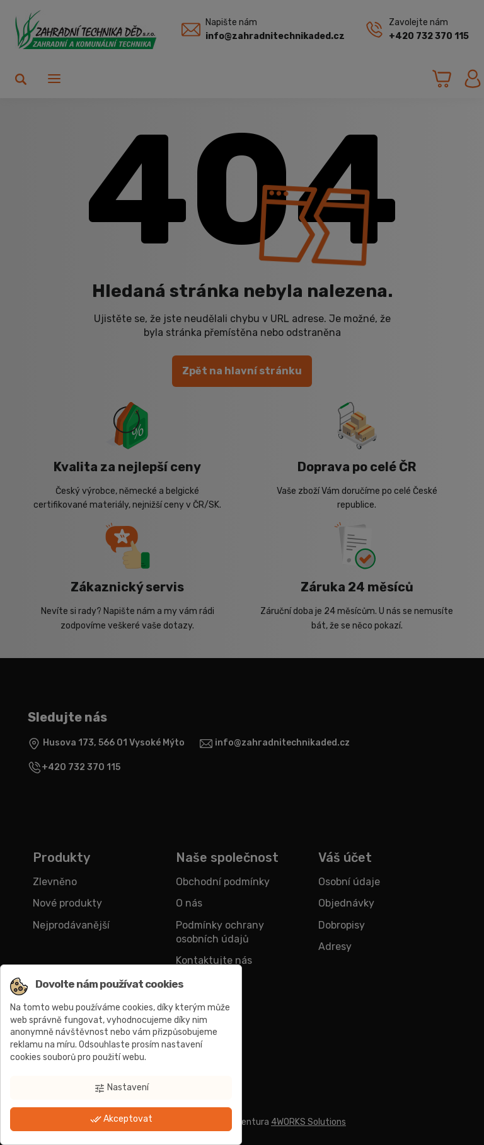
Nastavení (121, 1087)
